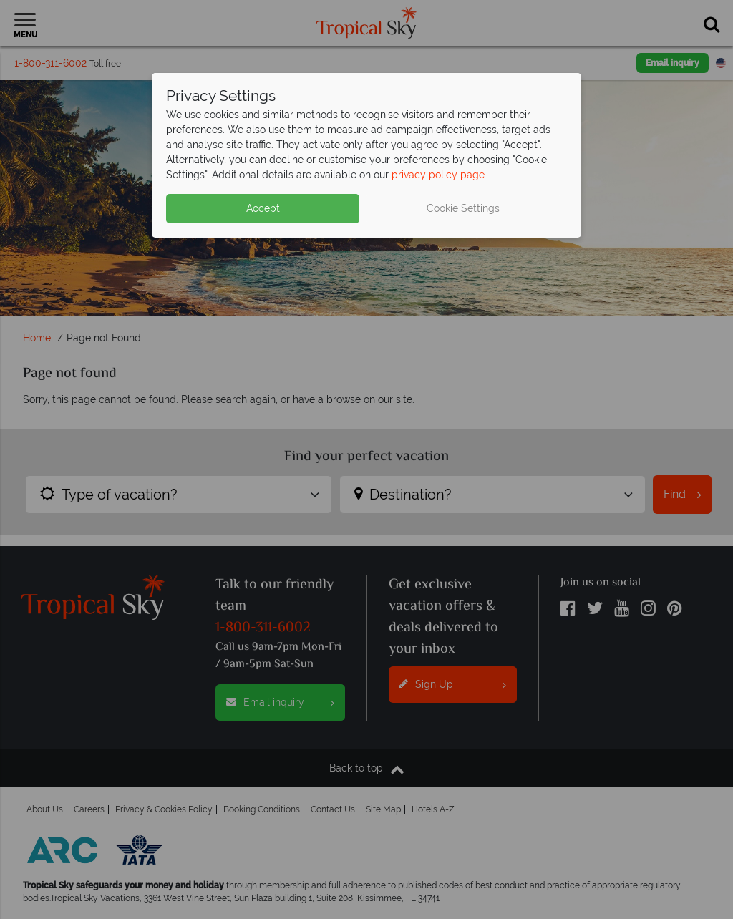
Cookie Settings (463, 208)
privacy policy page (438, 174)
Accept (263, 208)
